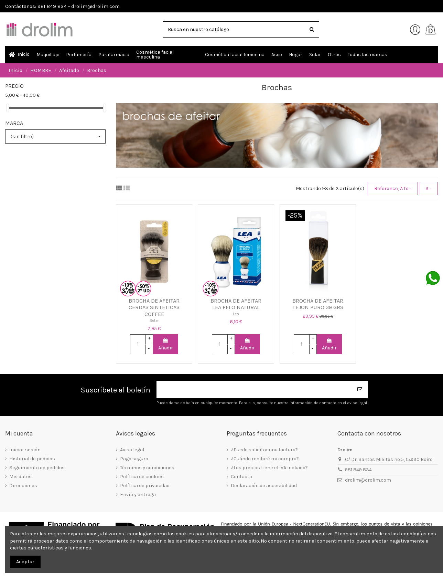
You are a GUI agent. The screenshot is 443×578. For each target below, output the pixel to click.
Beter (154, 320)
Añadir (165, 344)
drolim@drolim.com (368, 480)
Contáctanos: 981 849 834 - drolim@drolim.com (62, 6)
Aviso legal (132, 450)
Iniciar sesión (25, 450)
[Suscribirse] (360, 389)
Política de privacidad (145, 485)
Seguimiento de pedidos (37, 468)
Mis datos (20, 477)
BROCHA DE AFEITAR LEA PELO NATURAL (235, 304)
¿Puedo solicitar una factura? (264, 450)
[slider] (7, 108)
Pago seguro (134, 459)
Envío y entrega (138, 494)
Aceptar (25, 562)
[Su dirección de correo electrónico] (254, 389)
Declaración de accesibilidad (264, 485)
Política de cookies (142, 477)
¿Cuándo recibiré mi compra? (265, 459)
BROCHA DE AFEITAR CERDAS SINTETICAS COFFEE (154, 307)
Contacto (241, 477)
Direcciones (23, 485)
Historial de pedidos (32, 459)
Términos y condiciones (147, 468)
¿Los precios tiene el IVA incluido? (269, 468)
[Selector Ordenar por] (393, 188)
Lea (236, 314)
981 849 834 (358, 470)
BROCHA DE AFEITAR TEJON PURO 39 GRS (317, 304)
